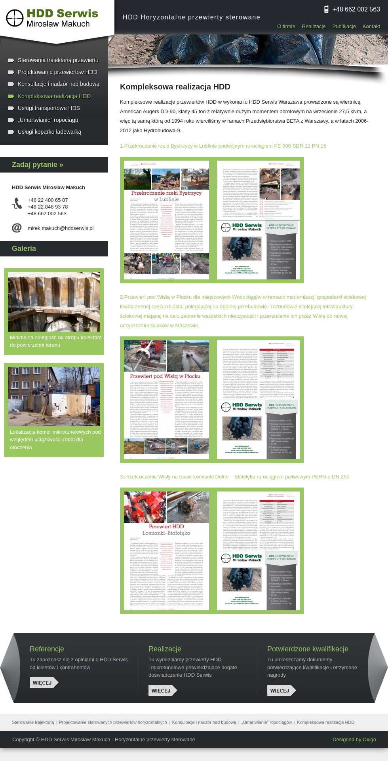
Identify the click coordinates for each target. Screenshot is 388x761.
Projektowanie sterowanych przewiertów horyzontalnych (113, 722)
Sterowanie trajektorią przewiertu (58, 60)
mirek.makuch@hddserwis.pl (60, 228)
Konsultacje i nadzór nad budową (58, 84)
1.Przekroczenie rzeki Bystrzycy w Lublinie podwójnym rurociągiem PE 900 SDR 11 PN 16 (223, 146)
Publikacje (344, 26)
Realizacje (314, 26)
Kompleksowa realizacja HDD (54, 96)
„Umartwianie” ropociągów (267, 722)
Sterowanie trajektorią (33, 722)
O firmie (286, 26)
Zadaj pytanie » (37, 165)
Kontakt (371, 26)
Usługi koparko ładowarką (49, 132)
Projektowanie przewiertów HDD (57, 72)
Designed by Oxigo (354, 739)
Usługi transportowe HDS (49, 108)
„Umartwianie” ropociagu (48, 120)
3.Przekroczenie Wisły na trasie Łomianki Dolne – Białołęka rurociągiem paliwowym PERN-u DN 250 (234, 477)
